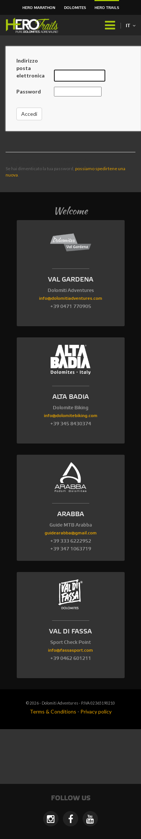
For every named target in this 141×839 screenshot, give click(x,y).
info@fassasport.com (70, 650)
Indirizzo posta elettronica (30, 68)
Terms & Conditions (53, 711)
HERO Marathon (38, 8)
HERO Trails (106, 8)
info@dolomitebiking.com (70, 416)
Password (28, 91)
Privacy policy (96, 711)
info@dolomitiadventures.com (70, 298)
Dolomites (75, 8)
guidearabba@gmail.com (71, 533)
